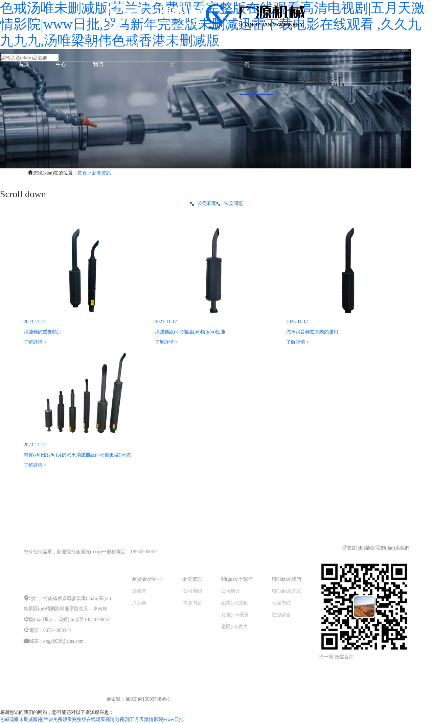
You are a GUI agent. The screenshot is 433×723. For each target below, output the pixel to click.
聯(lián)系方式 (286, 591)
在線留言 (281, 614)
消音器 (139, 602)
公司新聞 (203, 203)
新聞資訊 (135, 44)
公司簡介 (230, 591)
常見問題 (229, 203)
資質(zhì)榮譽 (357, 548)
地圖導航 (281, 602)
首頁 (82, 172)
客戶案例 (210, 44)
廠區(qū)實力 (234, 626)
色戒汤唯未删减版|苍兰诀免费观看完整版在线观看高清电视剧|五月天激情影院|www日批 (92, 719)
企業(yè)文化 (234, 602)
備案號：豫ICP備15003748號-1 (138, 699)
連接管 (139, 591)
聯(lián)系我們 (392, 548)
